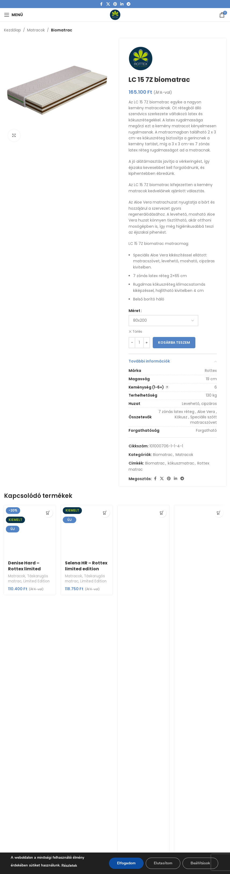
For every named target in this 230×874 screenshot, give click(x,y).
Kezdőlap (12, 30)
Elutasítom (163, 863)
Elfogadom (126, 863)
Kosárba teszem (174, 342)
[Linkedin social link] (122, 4)
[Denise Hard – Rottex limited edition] (30, 531)
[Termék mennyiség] (139, 342)
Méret (134, 310)
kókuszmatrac (181, 463)
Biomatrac (61, 30)
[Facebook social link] (101, 4)
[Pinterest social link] (115, 4)
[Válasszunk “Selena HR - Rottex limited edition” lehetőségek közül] (105, 512)
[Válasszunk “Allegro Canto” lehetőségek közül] (161, 512)
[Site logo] (115, 14)
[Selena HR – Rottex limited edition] (86, 531)
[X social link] (108, 4)
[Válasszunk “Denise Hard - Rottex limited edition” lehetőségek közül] (48, 512)
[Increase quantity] (146, 342)
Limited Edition (36, 581)
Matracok (36, 30)
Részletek (69, 865)
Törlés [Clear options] (137, 331)
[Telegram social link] (128, 4)
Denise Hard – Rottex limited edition (24, 569)
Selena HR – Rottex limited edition (86, 566)
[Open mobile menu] (13, 14)
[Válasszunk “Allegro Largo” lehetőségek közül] (218, 512)
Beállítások (200, 863)
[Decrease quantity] (132, 342)
